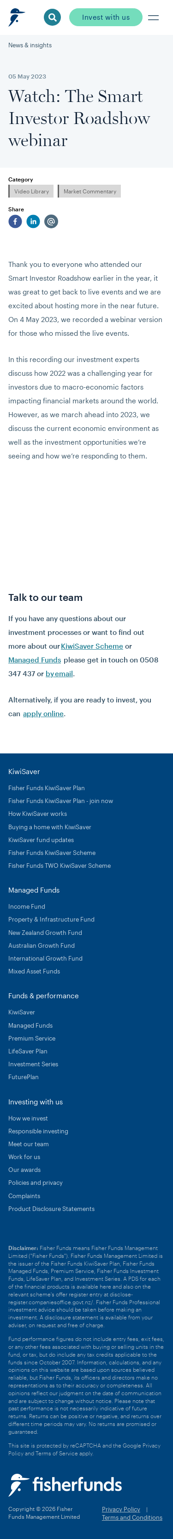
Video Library (31, 191)
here (105, 1286)
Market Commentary (90, 191)
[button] (154, 17)
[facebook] (15, 221)
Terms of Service (57, 1453)
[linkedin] (33, 221)
